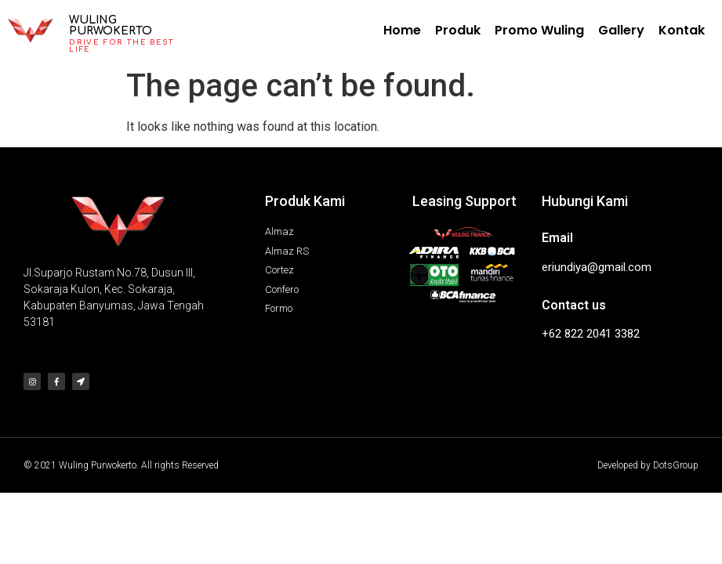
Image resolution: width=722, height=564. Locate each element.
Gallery (621, 30)
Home (402, 30)
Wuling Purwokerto (110, 25)
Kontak (682, 30)
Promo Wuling (539, 30)
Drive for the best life (121, 45)
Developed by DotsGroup (647, 465)
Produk (458, 30)
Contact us (574, 305)
